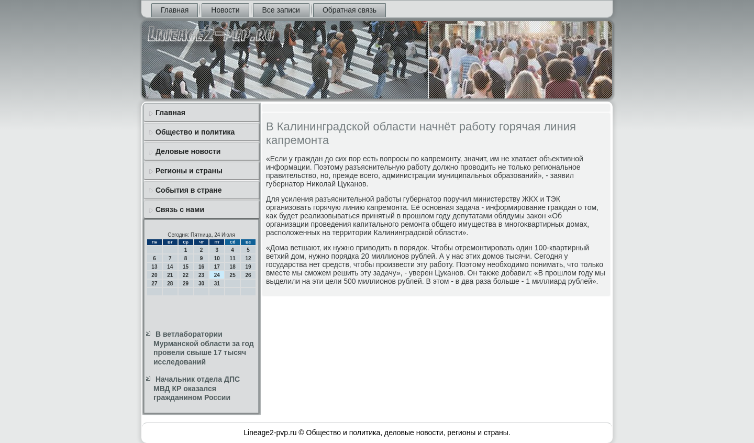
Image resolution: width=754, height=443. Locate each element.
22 (185, 275)
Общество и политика (195, 132)
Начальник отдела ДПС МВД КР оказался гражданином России (196, 388)
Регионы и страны (189, 171)
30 (201, 283)
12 (248, 258)
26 (248, 275)
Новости (225, 10)
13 (154, 267)
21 (170, 275)
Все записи (281, 10)
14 (170, 267)
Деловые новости (188, 151)
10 (217, 258)
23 (201, 275)
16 (201, 267)
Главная (174, 10)
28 (170, 283)
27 (154, 283)
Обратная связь (349, 10)
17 (217, 267)
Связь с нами (180, 209)
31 (217, 283)
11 (233, 258)
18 (233, 267)
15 (185, 267)
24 (217, 275)
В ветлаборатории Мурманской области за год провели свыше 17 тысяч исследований (203, 348)
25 (233, 275)
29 (185, 283)
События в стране (189, 190)
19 (248, 267)
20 (154, 275)
